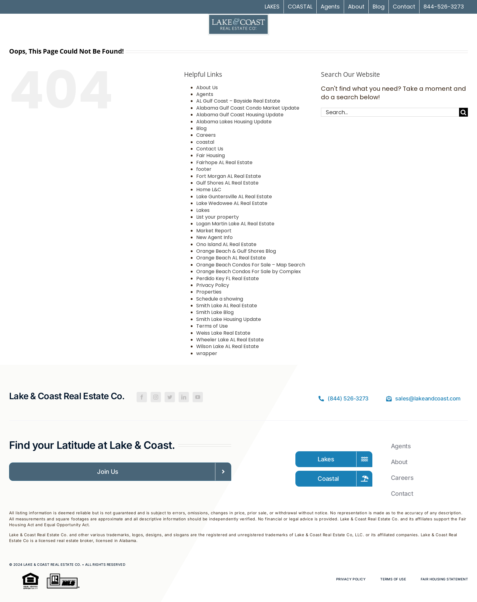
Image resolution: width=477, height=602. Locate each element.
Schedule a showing (219, 298)
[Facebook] (142, 397)
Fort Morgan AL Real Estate (228, 176)
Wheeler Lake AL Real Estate (230, 339)
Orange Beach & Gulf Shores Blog (236, 251)
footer (203, 169)
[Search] (463, 112)
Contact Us (209, 148)
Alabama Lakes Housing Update (234, 121)
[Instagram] (156, 397)
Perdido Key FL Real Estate (227, 278)
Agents (204, 94)
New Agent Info (214, 237)
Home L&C (208, 189)
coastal (205, 142)
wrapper (206, 353)
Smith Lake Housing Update (228, 319)
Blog (201, 128)
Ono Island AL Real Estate (226, 244)
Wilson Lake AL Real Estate (227, 346)
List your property (217, 216)
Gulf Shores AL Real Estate (227, 182)
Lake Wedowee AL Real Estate (231, 203)
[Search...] (390, 112)
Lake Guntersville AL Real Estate (234, 196)
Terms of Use (212, 325)
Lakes (203, 210)
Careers (206, 135)
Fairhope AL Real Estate (224, 162)
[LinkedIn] (184, 397)
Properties (208, 291)
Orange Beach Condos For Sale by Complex (248, 271)
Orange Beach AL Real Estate (231, 257)
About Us (207, 87)
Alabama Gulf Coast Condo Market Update (247, 107)
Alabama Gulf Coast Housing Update (240, 114)
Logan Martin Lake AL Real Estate (235, 223)
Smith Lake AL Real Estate (226, 305)
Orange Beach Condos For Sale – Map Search (250, 264)
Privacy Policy (212, 285)
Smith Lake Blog (215, 312)
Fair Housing (210, 155)
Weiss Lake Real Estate (223, 332)
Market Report (214, 230)
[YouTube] (198, 397)
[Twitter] (170, 397)
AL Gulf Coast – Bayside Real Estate (238, 100)
